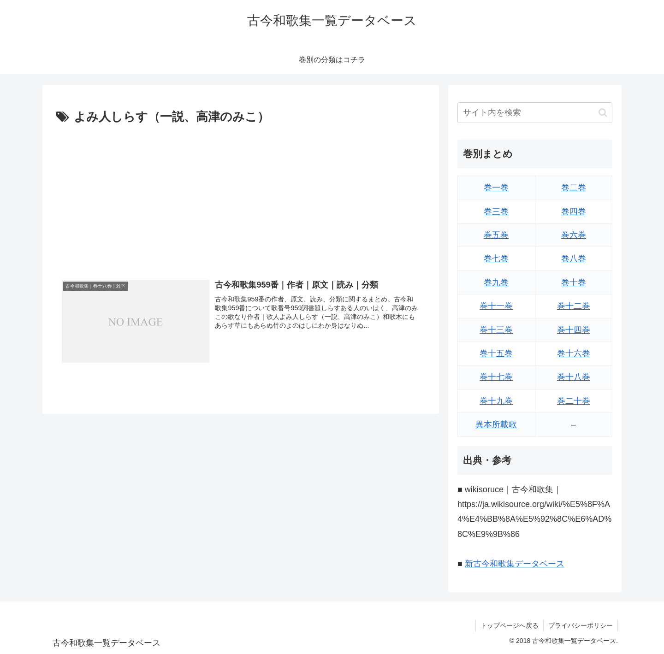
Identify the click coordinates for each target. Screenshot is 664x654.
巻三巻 (496, 211)
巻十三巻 (496, 330)
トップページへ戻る (509, 625)
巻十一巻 (496, 306)
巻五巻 (496, 235)
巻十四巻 (573, 330)
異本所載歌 (496, 424)
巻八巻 (573, 258)
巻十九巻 (496, 401)
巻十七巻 (496, 377)
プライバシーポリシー (580, 625)
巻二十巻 (573, 401)
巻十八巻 (573, 377)
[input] (534, 112)
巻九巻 (496, 282)
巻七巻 (496, 258)
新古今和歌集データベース (514, 563)
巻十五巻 (496, 353)
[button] (603, 112)
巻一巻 (496, 187)
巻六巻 (573, 235)
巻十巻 (573, 282)
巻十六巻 (573, 353)
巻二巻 (573, 187)
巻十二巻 (573, 306)
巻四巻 (573, 211)
